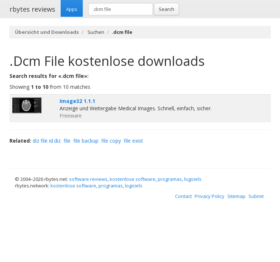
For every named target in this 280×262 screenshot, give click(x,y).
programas (170, 179)
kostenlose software (132, 179)
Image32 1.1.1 (77, 101)
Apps (71, 9)
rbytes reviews (32, 9)
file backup (85, 140)
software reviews (88, 179)
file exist (133, 140)
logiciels (193, 179)
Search (166, 9)
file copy (111, 140)
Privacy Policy (209, 196)
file (67, 140)
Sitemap (236, 196)
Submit (256, 196)
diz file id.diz (47, 140)
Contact (183, 196)
